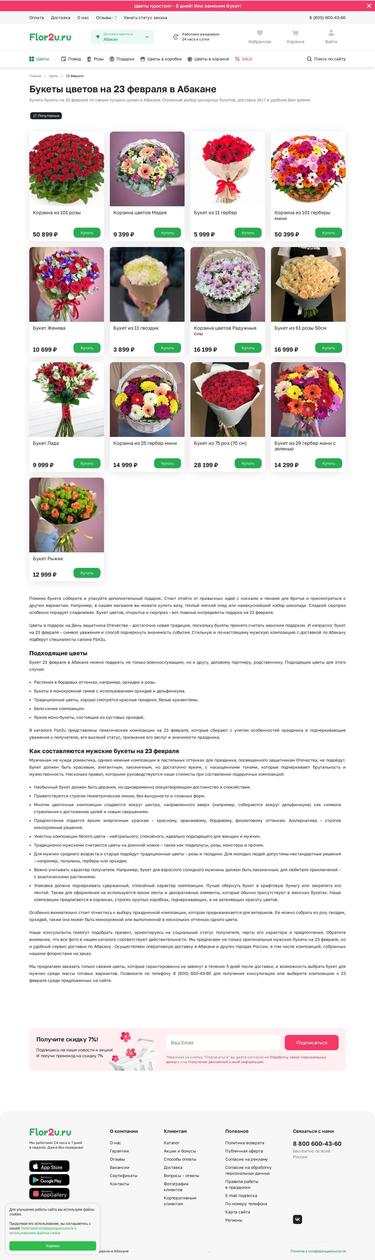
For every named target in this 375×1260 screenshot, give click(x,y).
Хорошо (53, 1246)
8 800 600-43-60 (317, 1142)
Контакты (119, 1183)
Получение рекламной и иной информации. (226, 1061)
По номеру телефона (246, 1203)
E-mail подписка (241, 1194)
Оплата (36, 16)
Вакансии (119, 1166)
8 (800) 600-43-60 (327, 16)
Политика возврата (244, 1142)
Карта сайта (237, 1211)
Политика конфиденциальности (318, 1250)
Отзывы (106, 17)
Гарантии (119, 1150)
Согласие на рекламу (246, 1158)
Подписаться (311, 1042)
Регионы (233, 1219)
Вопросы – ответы (181, 1174)
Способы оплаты (180, 1158)
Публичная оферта (244, 1150)
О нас (83, 16)
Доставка (60, 16)
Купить (87, 232)
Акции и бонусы (180, 1150)
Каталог (172, 1142)
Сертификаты (123, 1174)
